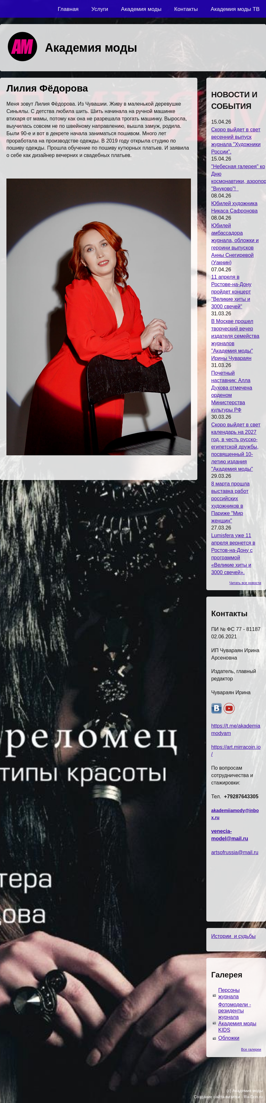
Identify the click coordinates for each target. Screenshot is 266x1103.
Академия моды (141, 9)
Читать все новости (245, 583)
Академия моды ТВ (235, 9)
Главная (68, 9)
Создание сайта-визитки (217, 1096)
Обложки (228, 1038)
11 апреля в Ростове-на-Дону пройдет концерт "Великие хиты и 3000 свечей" (231, 291)
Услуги (99, 9)
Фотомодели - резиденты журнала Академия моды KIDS (237, 1017)
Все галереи (251, 1049)
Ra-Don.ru (253, 1096)
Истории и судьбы (233, 936)
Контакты (186, 9)
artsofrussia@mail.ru (234, 852)
